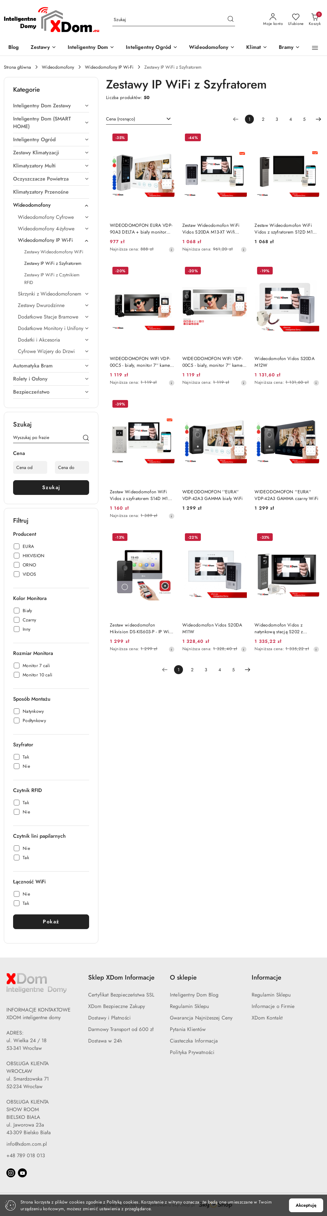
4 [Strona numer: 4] (290, 119)
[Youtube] (22, 1172)
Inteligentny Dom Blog (194, 994)
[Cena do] (72, 467)
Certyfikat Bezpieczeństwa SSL (121, 994)
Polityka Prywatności (192, 1052)
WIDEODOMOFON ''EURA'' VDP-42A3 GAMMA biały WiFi (212, 495)
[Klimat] (257, 48)
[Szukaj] (86, 438)
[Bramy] (289, 48)
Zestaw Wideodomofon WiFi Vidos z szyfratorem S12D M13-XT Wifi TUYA (285, 228)
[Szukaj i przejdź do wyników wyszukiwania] (230, 20)
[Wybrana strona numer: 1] (249, 119)
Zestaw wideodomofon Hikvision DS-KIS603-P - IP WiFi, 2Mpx (142, 628)
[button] (315, 48)
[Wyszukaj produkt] (173, 19)
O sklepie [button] (183, 977)
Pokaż (51, 921)
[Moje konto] (273, 19)
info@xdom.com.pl (26, 1144)
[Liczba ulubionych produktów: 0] (295, 19)
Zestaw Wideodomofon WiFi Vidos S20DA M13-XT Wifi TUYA (211, 228)
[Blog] (14, 48)
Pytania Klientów (188, 1029)
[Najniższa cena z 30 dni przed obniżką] (171, 249)
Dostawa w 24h (105, 1040)
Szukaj (51, 487)
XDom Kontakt (267, 1017)
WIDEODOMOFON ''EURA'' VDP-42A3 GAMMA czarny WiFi (286, 495)
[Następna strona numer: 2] (318, 119)
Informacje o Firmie (273, 1006)
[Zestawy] (43, 48)
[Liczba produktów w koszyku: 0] (314, 19)
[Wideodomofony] (211, 48)
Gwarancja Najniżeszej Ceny (201, 1017)
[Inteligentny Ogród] (151, 48)
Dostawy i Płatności (109, 1017)
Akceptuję (306, 1205)
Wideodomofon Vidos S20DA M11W (212, 628)
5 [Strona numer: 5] (304, 119)
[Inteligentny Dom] (91, 48)
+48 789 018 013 (25, 1155)
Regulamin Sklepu (189, 1006)
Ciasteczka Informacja (194, 1040)
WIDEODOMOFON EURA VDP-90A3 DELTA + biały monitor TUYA (141, 228)
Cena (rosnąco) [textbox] (120, 119)
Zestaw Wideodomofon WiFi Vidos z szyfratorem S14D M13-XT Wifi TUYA (140, 495)
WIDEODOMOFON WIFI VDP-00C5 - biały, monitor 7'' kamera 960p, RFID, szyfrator (142, 361)
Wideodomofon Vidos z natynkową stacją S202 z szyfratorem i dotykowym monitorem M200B (279, 628)
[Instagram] (10, 1172)
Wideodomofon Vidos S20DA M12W (285, 361)
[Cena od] (30, 467)
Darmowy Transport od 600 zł (121, 1029)
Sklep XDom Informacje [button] (121, 977)
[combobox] (139, 119)
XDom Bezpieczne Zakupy (116, 1006)
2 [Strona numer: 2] (263, 119)
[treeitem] (51, 105)
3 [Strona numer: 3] (277, 119)
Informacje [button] (266, 977)
